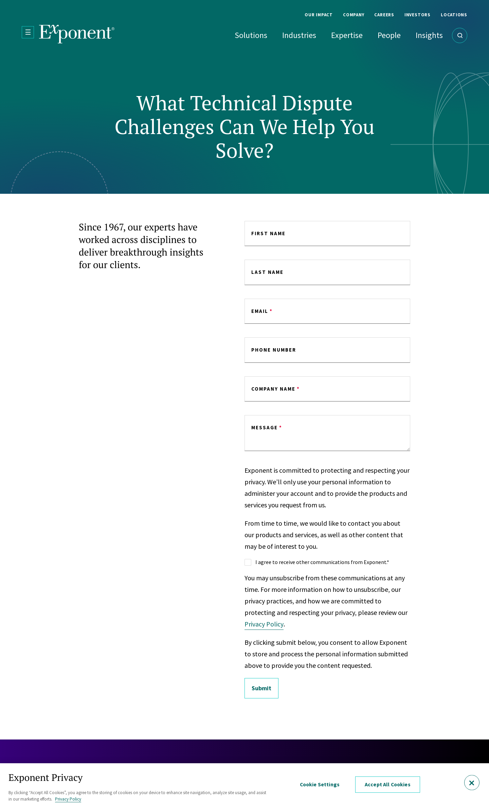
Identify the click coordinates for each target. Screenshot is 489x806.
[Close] (471, 782)
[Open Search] (459, 35)
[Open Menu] (28, 32)
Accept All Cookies (387, 784)
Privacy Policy (264, 624)
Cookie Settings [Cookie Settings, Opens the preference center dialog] (320, 784)
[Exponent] (77, 34)
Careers (384, 15)
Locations (454, 15)
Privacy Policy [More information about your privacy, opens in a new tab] (68, 799)
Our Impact (319, 15)
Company (353, 15)
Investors (417, 15)
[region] (244, 784)
